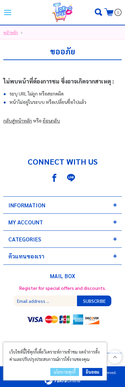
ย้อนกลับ (51, 121)
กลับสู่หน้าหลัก (17, 121)
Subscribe (94, 301)
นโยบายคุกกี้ (65, 372)
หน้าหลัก (10, 32)
